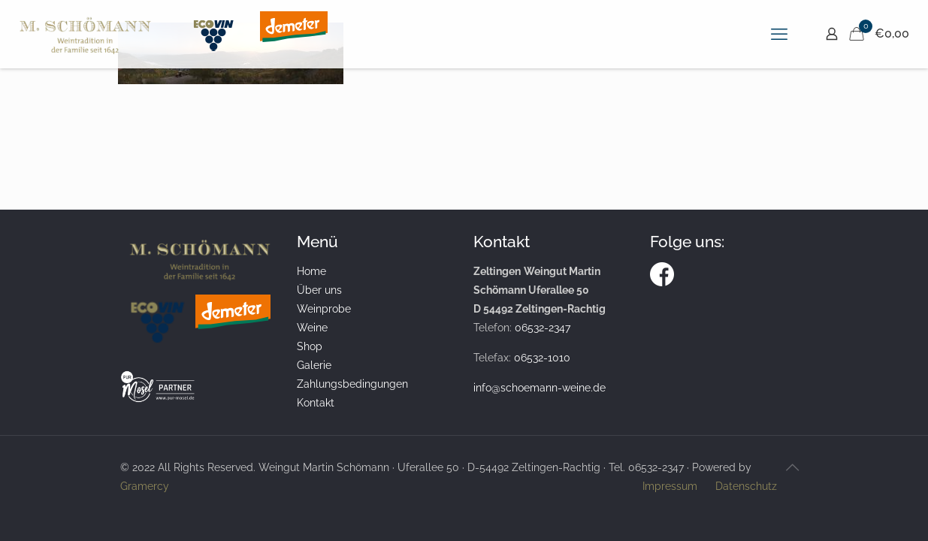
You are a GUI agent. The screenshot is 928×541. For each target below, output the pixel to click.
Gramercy (144, 486)
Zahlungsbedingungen (352, 384)
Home (311, 271)
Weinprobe (324, 309)
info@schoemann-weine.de (539, 388)
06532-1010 (542, 358)
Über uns (319, 290)
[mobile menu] (779, 34)
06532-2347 (542, 328)
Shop (309, 346)
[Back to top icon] (793, 467)
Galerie (314, 365)
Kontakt (315, 403)
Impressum (669, 486)
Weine (312, 328)
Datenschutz (746, 486)
